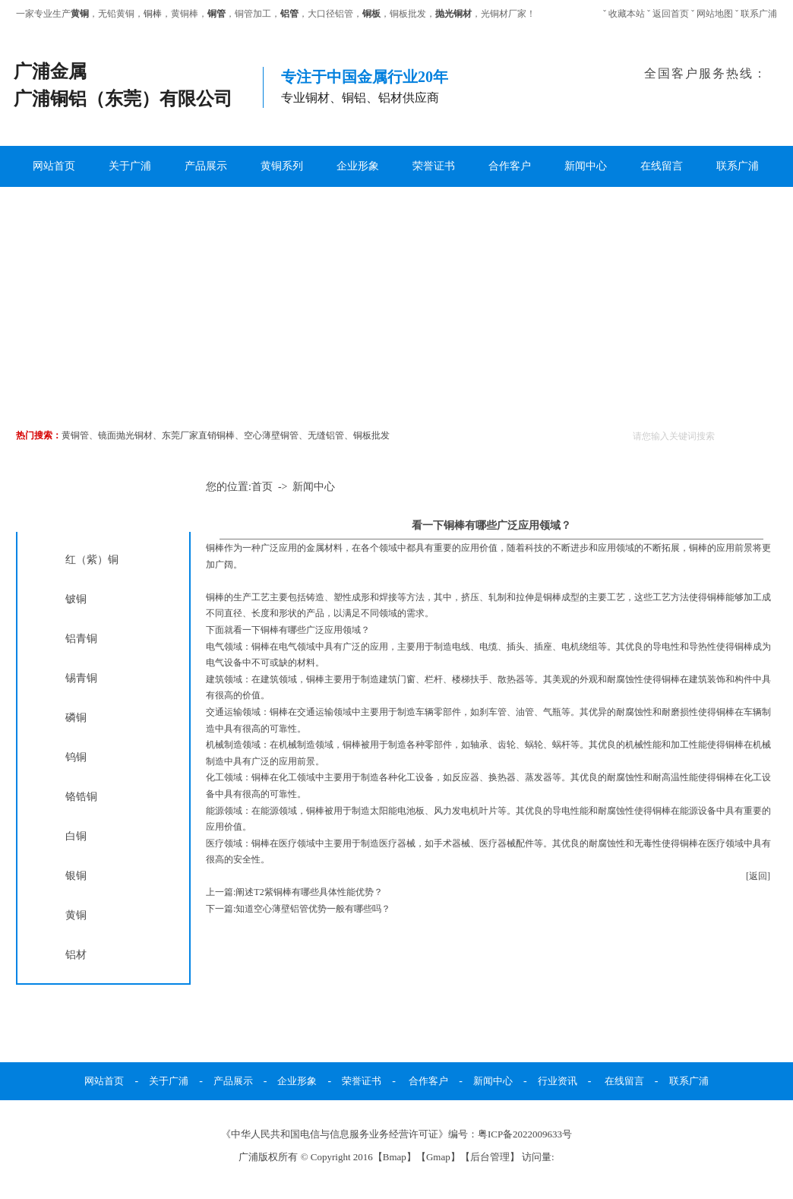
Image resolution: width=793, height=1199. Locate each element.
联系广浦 (759, 13)
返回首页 (670, 13)
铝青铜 (81, 638)
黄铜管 (75, 435)
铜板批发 (371, 435)
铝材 (76, 954)
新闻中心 (585, 166)
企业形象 (357, 166)
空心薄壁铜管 (271, 435)
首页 (262, 486)
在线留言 (661, 166)
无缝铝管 (326, 435)
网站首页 (54, 166)
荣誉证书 (433, 166)
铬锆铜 (81, 796)
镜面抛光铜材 (125, 435)
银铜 (76, 875)
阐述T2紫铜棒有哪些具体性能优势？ (308, 892)
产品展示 (206, 166)
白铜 (76, 836)
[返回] (758, 876)
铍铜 (76, 599)
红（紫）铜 (91, 559)
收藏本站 (626, 13)
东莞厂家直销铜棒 (198, 435)
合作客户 (509, 166)
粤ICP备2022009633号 (525, 1134)
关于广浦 (130, 166)
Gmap (438, 1157)
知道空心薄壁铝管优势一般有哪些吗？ (312, 908)
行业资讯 (557, 1081)
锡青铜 (81, 678)
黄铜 (76, 915)
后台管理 (490, 1157)
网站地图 (715, 13)
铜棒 (153, 13)
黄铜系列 (282, 166)
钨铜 (76, 757)
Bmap (394, 1157)
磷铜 (76, 717)
